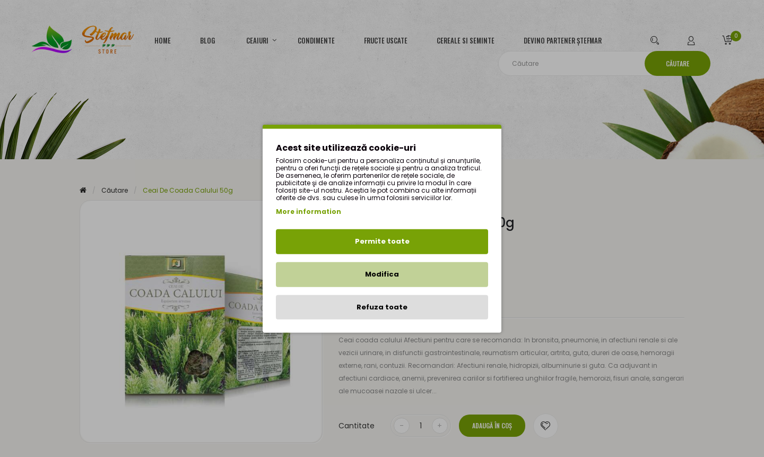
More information (308, 211)
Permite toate (382, 241)
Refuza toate (382, 306)
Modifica (382, 274)
